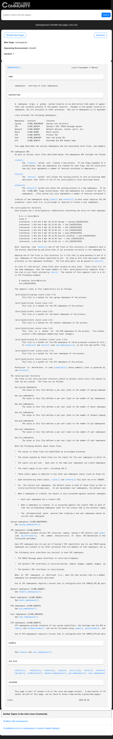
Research (100, 35)
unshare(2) (20, 185)
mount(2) (42, 247)
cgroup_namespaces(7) (29, 525)
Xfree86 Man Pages (15, 35)
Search (106, 15)
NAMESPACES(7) (14, 68)
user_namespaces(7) (28, 617)
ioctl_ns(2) (75, 671)
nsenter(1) (20, 671)
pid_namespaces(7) (65, 345)
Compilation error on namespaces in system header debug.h (31, 728)
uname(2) (79, 628)
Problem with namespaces (15, 721)
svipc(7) (103, 533)
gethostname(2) (92, 628)
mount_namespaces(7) (29, 600)
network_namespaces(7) (30, 592)
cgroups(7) (20, 673)
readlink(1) (35, 671)
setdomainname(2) (35, 628)
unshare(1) (49, 671)
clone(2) (19, 160)
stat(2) (54, 272)
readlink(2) (60, 368)
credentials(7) (34, 673)
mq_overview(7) (28, 536)
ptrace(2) (23, 370)
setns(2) (19, 174)
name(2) (18, 628)
